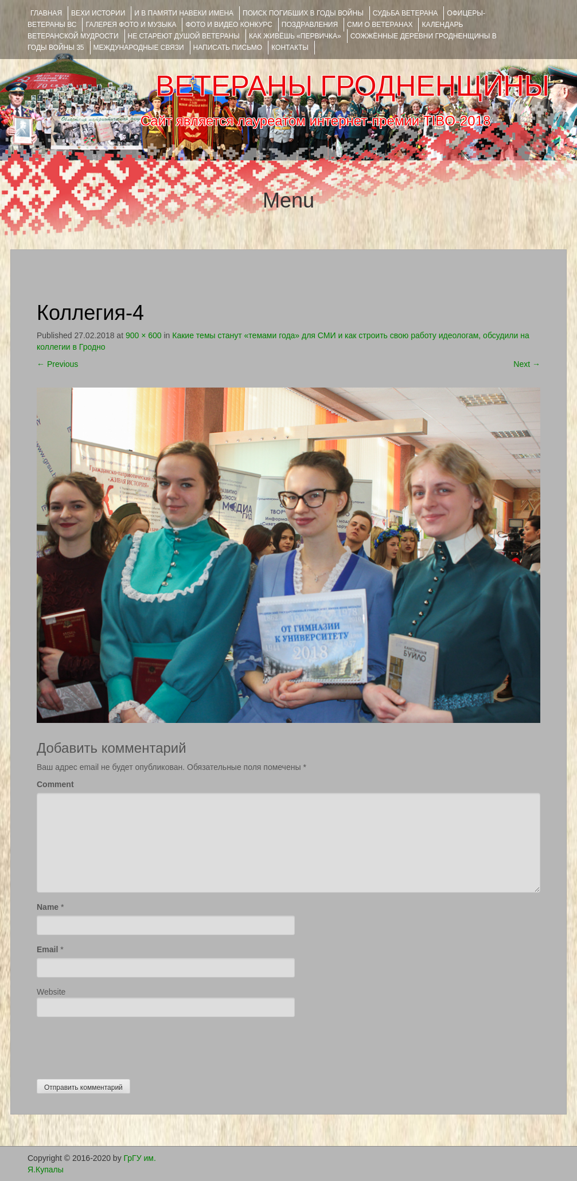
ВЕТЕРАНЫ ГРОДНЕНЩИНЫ (352, 86)
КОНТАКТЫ (290, 48)
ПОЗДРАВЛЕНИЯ (310, 25)
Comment (55, 784)
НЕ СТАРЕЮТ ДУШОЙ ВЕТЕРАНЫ (184, 36)
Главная (46, 13)
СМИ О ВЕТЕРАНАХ (379, 25)
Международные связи (138, 48)
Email (47, 949)
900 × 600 (144, 335)
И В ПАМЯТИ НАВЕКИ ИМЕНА (183, 13)
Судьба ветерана (405, 13)
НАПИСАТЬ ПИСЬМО (228, 48)
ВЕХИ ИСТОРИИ (98, 13)
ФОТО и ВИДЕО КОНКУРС (228, 25)
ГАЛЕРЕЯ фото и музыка (130, 25)
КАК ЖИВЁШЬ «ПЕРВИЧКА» (295, 36)
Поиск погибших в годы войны (303, 13)
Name (48, 907)
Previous (57, 364)
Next (526, 364)
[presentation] (124, 1045)
